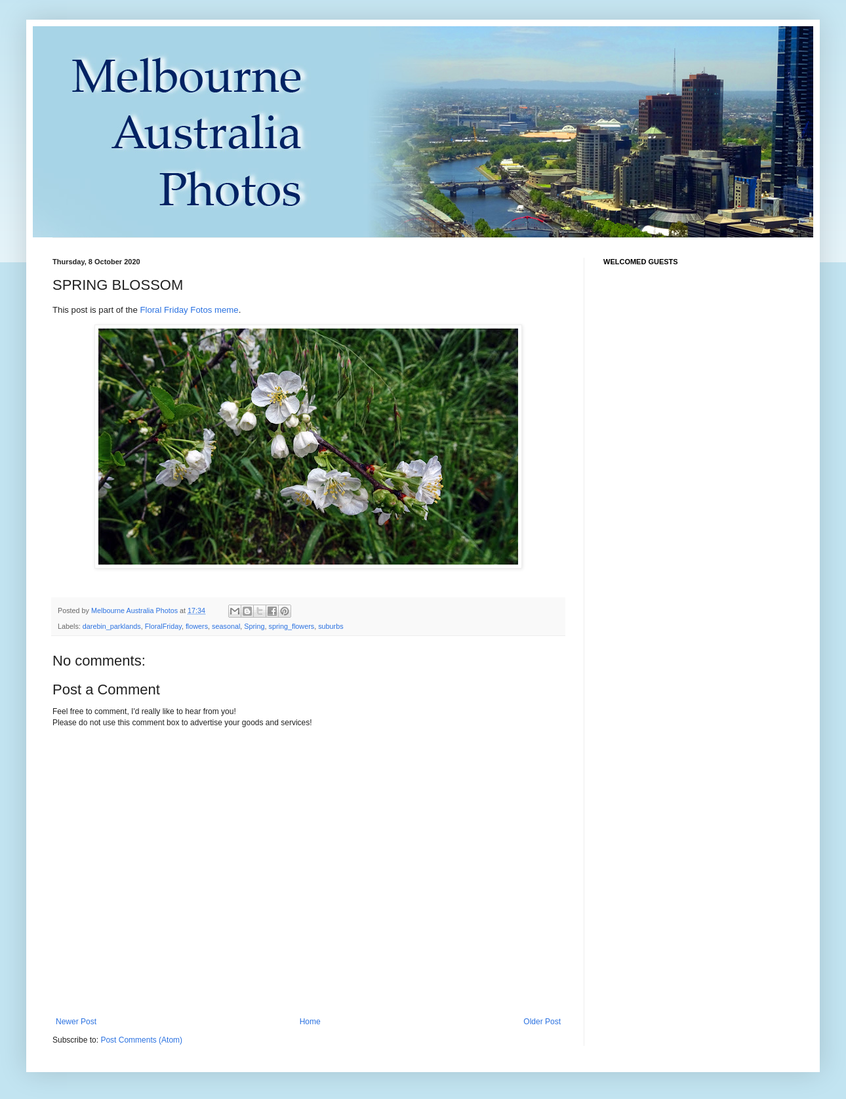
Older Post (542, 1021)
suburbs (330, 626)
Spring (254, 626)
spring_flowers (292, 626)
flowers (197, 626)
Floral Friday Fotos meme (189, 310)
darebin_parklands (112, 626)
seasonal (226, 626)
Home (310, 1021)
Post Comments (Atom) (141, 1040)
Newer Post (76, 1021)
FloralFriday (163, 626)
